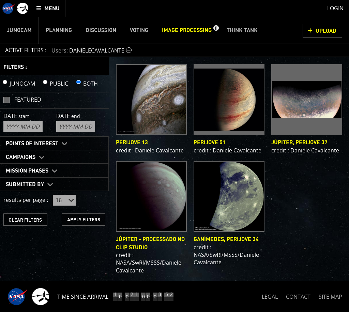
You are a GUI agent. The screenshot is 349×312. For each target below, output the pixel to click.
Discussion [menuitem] (101, 30)
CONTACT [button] (298, 296)
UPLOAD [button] (326, 31)
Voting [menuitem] (139, 30)
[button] (216, 30)
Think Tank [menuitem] (242, 30)
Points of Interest (32, 143)
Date (16, 116)
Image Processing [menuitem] (187, 30)
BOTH (90, 83)
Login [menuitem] (335, 8)
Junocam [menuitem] (19, 30)
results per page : (25, 200)
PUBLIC (59, 83)
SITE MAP (330, 296)
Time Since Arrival (82, 296)
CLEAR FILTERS (25, 220)
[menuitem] (48, 8)
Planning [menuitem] (59, 30)
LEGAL (269, 295)
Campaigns (20, 157)
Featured (27, 99)
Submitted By (25, 184)
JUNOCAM (22, 83)
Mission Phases (27, 171)
